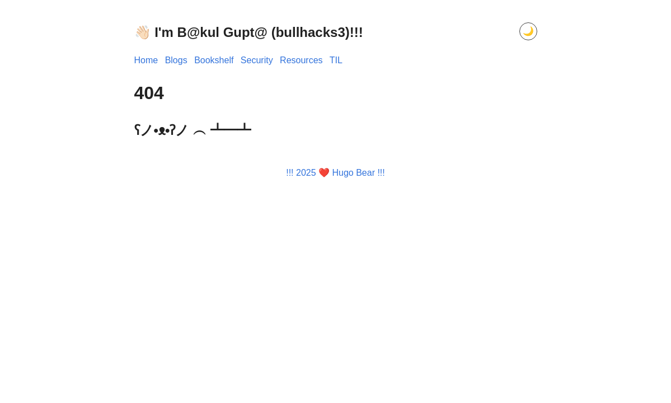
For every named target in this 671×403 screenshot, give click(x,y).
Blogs (176, 60)
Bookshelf (213, 60)
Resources (301, 60)
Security (257, 60)
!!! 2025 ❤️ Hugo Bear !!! (335, 172)
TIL (336, 60)
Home (146, 60)
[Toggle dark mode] (528, 31)
